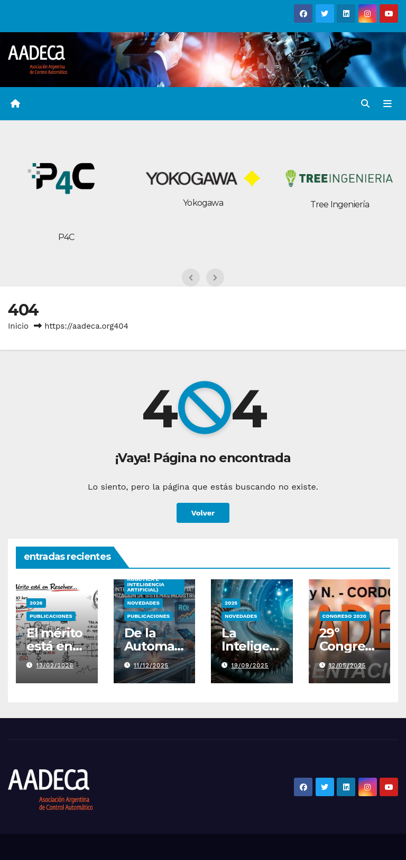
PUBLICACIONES (51, 616)
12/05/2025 (347, 665)
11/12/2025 (151, 665)
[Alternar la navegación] (387, 103)
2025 (231, 603)
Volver (203, 513)
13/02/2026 (54, 665)
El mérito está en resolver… (56, 646)
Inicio (18, 326)
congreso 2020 (344, 616)
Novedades (143, 603)
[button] (365, 104)
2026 (36, 603)
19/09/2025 (250, 665)
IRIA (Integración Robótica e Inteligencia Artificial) (152, 582)
